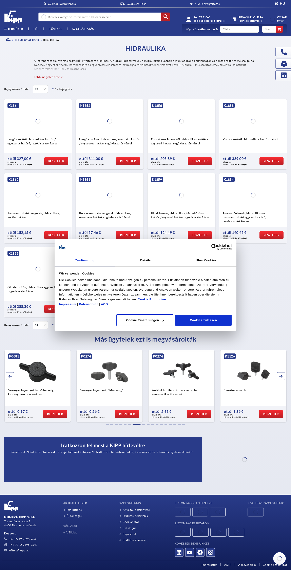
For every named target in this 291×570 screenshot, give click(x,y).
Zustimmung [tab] (85, 260)
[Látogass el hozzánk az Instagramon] (210, 552)
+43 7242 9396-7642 (21, 544)
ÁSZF (227, 564)
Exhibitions (74, 509)
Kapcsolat (129, 534)
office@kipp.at (16, 550)
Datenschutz (88, 304)
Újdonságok (74, 515)
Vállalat (71, 532)
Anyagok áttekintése (136, 509)
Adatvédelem (247, 564)
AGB (104, 304)
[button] (107, 424)
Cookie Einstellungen (145, 320)
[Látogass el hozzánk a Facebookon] (200, 552)
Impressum (67, 304)
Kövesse (55, 28)
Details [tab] (145, 260)
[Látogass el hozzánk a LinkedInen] (179, 552)
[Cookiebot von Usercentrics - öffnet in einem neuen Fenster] (214, 247)
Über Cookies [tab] (206, 260)
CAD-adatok (131, 522)
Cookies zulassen (203, 320)
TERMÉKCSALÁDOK (26, 40)
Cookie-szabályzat (275, 564)
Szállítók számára (134, 540)
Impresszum (209, 564)
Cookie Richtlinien (152, 299)
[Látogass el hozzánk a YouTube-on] (189, 552)
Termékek (13, 28)
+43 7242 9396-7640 (21, 539)
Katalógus (129, 528)
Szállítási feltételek (135, 515)
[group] (38, 386)
